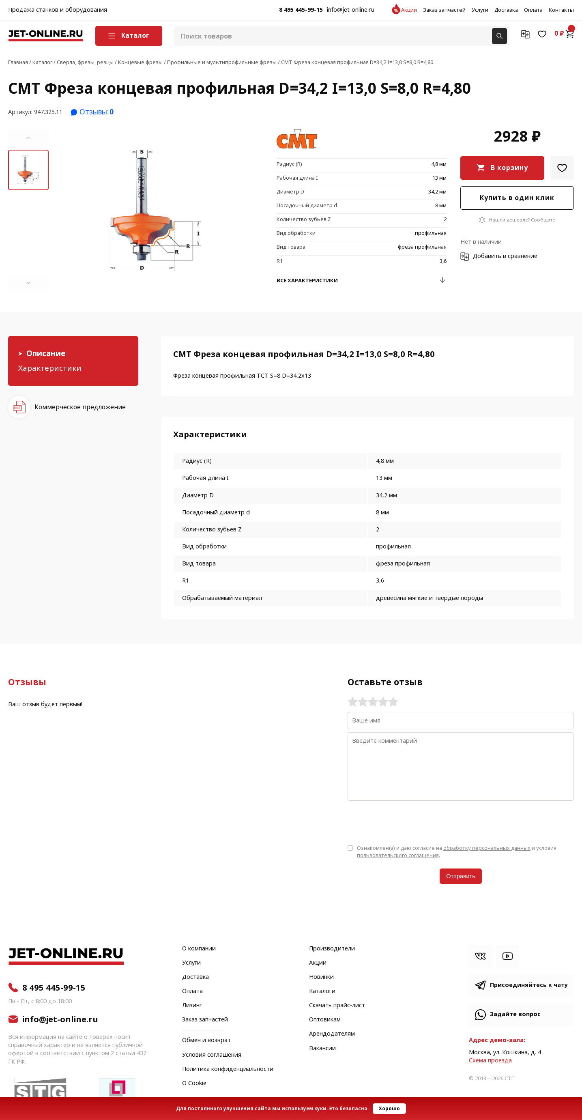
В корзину (509, 167)
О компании (199, 949)
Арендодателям (332, 1034)
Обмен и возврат (206, 1040)
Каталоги (322, 991)
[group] (156, 210)
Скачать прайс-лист (337, 1006)
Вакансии (322, 1049)
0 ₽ (564, 33)
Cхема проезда (490, 1060)
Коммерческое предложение (80, 407)
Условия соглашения (211, 1055)
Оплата (533, 10)
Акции (409, 10)
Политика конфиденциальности (227, 1069)
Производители (332, 949)
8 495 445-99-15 (301, 10)
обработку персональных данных (486, 848)
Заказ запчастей (444, 10)
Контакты (561, 10)
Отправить (460, 876)
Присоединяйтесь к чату (529, 985)
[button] (28, 137)
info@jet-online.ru (350, 10)
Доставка (506, 10)
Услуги (480, 10)
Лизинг (192, 1006)
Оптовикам (325, 1020)
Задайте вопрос (515, 1014)
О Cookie (194, 1083)
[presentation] (409, 822)
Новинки (321, 977)
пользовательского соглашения (398, 855)
